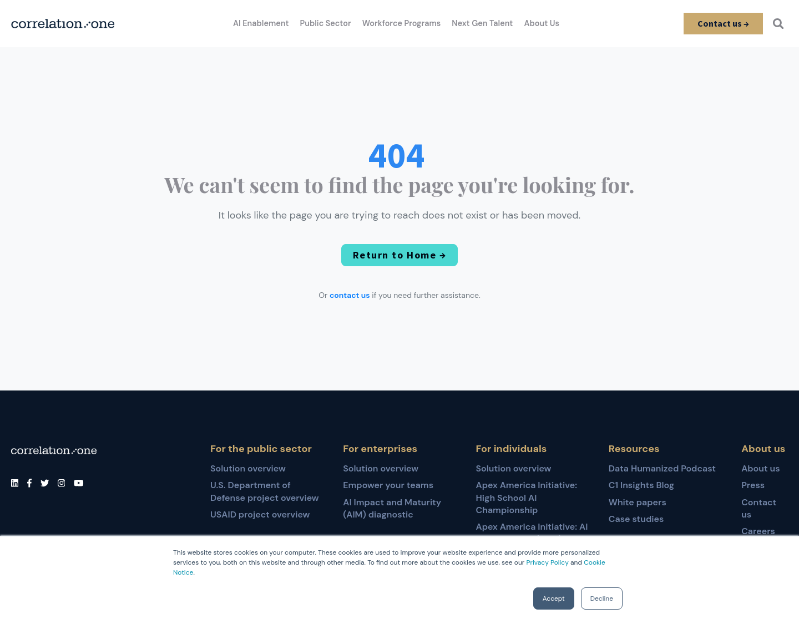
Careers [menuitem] (758, 531)
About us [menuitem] (760, 468)
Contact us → (723, 23)
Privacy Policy (547, 562)
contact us (350, 295)
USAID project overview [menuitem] (260, 514)
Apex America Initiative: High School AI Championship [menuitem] (527, 497)
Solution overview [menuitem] (248, 468)
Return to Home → (399, 254)
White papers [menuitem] (637, 502)
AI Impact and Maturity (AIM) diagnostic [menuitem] (392, 508)
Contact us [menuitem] (758, 508)
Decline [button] (601, 598)
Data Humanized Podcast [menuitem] (662, 468)
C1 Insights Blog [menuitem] (641, 485)
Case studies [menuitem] (636, 519)
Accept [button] (554, 598)
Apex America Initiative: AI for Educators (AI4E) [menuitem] (532, 533)
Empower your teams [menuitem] (388, 485)
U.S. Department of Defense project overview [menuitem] (264, 491)
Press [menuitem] (753, 485)
